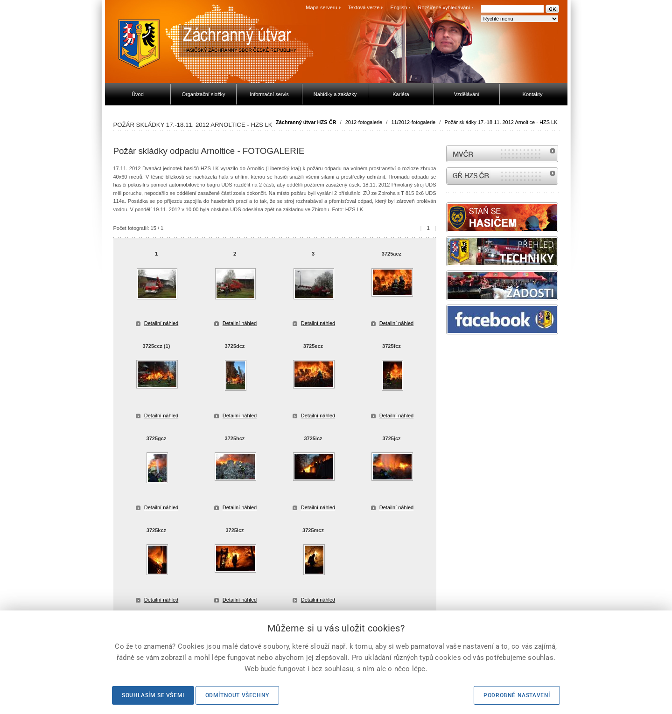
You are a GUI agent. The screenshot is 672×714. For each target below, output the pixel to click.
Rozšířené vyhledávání (444, 7)
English (398, 7)
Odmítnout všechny (237, 695)
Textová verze (363, 7)
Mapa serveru (321, 7)
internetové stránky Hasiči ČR (502, 176)
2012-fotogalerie (364, 122)
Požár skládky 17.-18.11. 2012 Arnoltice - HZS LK (500, 122)
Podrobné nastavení (516, 695)
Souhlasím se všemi (153, 695)
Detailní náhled (161, 323)
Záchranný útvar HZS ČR (306, 122)
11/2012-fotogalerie (413, 122)
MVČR (502, 153)
